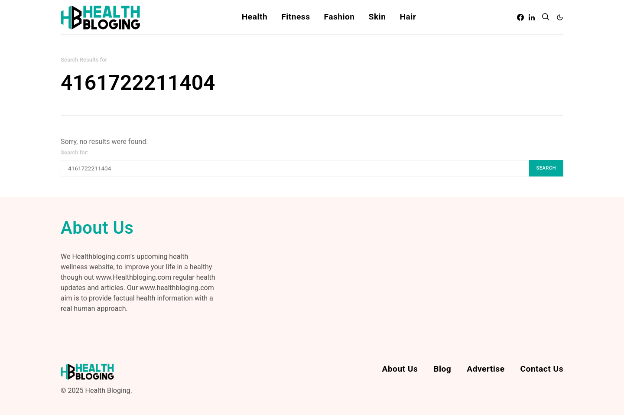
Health (254, 17)
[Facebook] (520, 17)
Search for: (74, 152)
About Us (400, 369)
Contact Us (541, 369)
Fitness (295, 17)
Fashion (339, 17)
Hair (408, 17)
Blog (442, 369)
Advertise (485, 369)
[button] (559, 17)
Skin (377, 17)
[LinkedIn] (532, 17)
